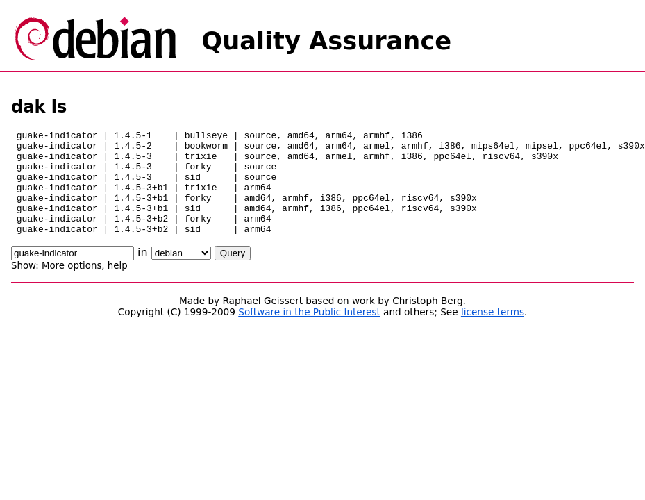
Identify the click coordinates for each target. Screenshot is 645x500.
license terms (492, 332)
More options (71, 286)
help (118, 286)
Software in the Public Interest (309, 332)
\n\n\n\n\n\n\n (181, 274)
